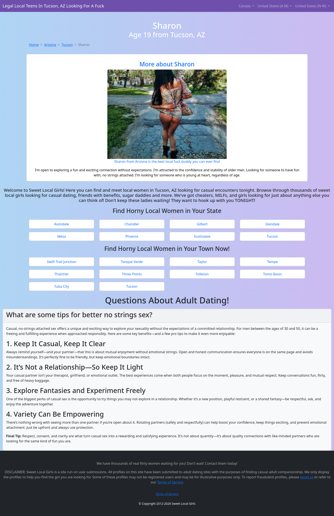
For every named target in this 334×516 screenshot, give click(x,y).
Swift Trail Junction (61, 261)
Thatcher (62, 274)
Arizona (50, 44)
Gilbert (202, 224)
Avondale (61, 224)
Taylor (202, 261)
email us (306, 477)
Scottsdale (202, 236)
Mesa (61, 236)
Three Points (132, 274)
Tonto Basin (272, 274)
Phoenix (131, 236)
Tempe (272, 261)
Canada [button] (245, 6)
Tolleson (202, 274)
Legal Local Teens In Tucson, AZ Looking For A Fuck (53, 6)
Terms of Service (170, 482)
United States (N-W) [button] (311, 6)
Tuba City (61, 286)
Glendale (272, 224)
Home (34, 44)
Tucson (67, 44)
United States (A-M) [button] (273, 6)
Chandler (132, 224)
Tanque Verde (132, 261)
